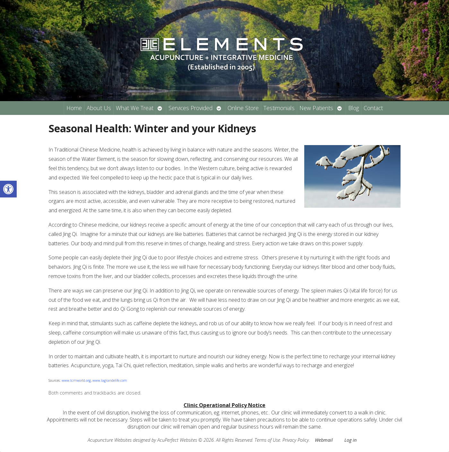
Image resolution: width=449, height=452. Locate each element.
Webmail (324, 440)
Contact (373, 108)
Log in (350, 440)
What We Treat (134, 108)
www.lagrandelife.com (109, 380)
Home (74, 108)
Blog (353, 108)
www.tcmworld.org (76, 380)
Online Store (243, 108)
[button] (8, 189)
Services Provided (190, 108)
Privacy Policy (295, 440)
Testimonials (279, 108)
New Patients (316, 108)
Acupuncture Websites (110, 440)
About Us (99, 108)
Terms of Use (267, 440)
